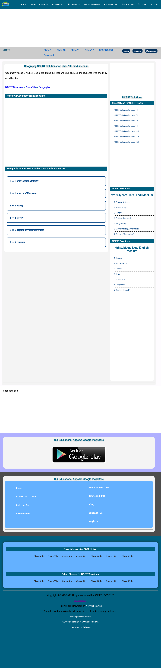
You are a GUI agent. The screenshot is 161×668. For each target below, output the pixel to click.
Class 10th (96, 556)
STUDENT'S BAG (111, 4)
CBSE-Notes (23, 513)
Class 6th (38, 556)
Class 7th (53, 556)
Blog (91, 504)
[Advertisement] (80, 27)
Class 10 (60, 50)
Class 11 (75, 50)
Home (19, 488)
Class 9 (47, 50)
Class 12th (126, 556)
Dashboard (151, 51)
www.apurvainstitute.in (80, 616)
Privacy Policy (80, 600)
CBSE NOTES (74, 4)
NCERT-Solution (26, 496)
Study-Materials (99, 487)
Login (126, 51)
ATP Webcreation (94, 606)
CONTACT (142, 4)
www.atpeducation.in (71, 622)
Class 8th (67, 556)
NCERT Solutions (14, 87)
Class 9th (31, 87)
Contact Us (96, 513)
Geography (44, 87)
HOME (24, 4)
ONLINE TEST (58, 4)
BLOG (154, 4)
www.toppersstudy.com (80, 627)
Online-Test (24, 505)
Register (137, 51)
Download (49, 55)
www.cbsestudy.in (90, 622)
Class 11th (111, 556)
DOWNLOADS (128, 4)
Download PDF (97, 496)
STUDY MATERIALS (91, 4)
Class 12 (89, 50)
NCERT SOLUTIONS (39, 4)
